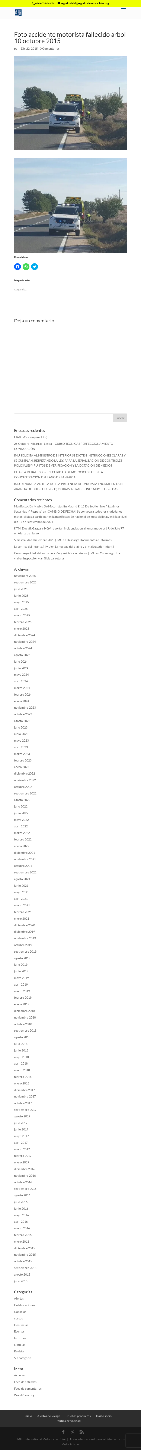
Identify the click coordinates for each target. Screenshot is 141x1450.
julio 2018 (21, 1043)
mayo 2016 (21, 1215)
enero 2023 (21, 767)
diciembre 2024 (24, 635)
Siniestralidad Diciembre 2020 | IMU (38, 540)
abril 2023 (21, 747)
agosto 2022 (22, 800)
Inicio (28, 1416)
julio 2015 (21, 1281)
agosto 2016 (22, 1195)
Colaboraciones (24, 1305)
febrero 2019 (23, 997)
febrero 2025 (23, 622)
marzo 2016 (22, 1228)
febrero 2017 (23, 1155)
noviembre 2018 (25, 1017)
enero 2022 (21, 846)
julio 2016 (21, 1202)
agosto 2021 (22, 879)
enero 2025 (21, 628)
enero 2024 (21, 701)
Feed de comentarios (28, 1388)
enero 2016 (21, 1241)
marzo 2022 (22, 832)
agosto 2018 (22, 1037)
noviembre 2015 (25, 1254)
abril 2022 (21, 826)
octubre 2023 (23, 714)
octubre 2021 (23, 865)
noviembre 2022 (25, 780)
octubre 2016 (23, 1182)
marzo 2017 (22, 1149)
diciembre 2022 (24, 773)
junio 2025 (21, 595)
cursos (18, 1318)
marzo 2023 (22, 753)
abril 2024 (21, 681)
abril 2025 (21, 608)
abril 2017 (21, 1142)
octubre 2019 (23, 945)
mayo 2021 (21, 892)
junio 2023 (21, 734)
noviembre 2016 (25, 1175)
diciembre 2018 (24, 1011)
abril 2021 (21, 898)
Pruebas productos (78, 1416)
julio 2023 (21, 727)
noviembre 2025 (25, 575)
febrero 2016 (23, 1235)
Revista (19, 1351)
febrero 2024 (23, 694)
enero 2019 (21, 1004)
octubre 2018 (23, 1024)
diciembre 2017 (24, 1090)
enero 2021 (21, 918)
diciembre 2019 (24, 931)
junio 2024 (21, 668)
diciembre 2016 (24, 1169)
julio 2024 (21, 661)
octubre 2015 (23, 1261)
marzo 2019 (22, 991)
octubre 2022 (23, 786)
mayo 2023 (21, 740)
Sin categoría (22, 1358)
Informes (20, 1338)
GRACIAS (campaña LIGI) (30, 437)
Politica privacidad (68, 1421)
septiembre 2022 (25, 793)
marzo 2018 (22, 1070)
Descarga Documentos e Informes (89, 540)
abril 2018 (21, 1063)
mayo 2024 (21, 674)
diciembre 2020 (24, 925)
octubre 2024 (23, 648)
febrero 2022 (23, 839)
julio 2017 (21, 1123)
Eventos (19, 1331)
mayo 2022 (21, 819)
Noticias (19, 1344)
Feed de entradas (25, 1382)
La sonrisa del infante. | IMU (32, 546)
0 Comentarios (50, 48)
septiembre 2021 (25, 872)
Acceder (19, 1375)
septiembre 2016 (25, 1188)
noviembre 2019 (25, 938)
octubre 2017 (23, 1103)
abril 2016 (21, 1221)
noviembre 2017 (25, 1096)
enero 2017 (21, 1162)
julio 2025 (21, 589)
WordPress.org (24, 1395)
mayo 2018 (21, 1057)
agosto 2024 (22, 655)
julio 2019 (21, 964)
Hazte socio (104, 1416)
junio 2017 (21, 1129)
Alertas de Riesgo (48, 1416)
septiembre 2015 (25, 1268)
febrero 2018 (23, 1076)
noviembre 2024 (25, 641)
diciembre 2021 (24, 852)
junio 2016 (21, 1208)
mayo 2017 (21, 1136)
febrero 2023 (23, 760)
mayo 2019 (21, 978)
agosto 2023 (22, 721)
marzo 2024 (22, 688)
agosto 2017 (22, 1116)
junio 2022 (21, 813)
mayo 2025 (21, 602)
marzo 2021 (22, 905)
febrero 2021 (23, 912)
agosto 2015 (22, 1274)
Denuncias (21, 1325)
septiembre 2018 (25, 1030)
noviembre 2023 (25, 707)
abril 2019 (21, 984)
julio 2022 (21, 806)
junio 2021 (21, 885)
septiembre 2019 (25, 951)
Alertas (19, 1298)
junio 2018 (21, 1050)
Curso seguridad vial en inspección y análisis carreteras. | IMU (54, 553)
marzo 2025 (22, 615)
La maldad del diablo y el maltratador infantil (84, 546)
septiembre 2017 (25, 1109)
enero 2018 (21, 1083)
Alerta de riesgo (28, 533)
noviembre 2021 (25, 859)
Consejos (20, 1311)
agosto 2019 (22, 958)
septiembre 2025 (25, 582)
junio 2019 (21, 971)
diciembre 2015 (24, 1248)
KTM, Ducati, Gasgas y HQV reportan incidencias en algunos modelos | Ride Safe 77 (69, 528)
